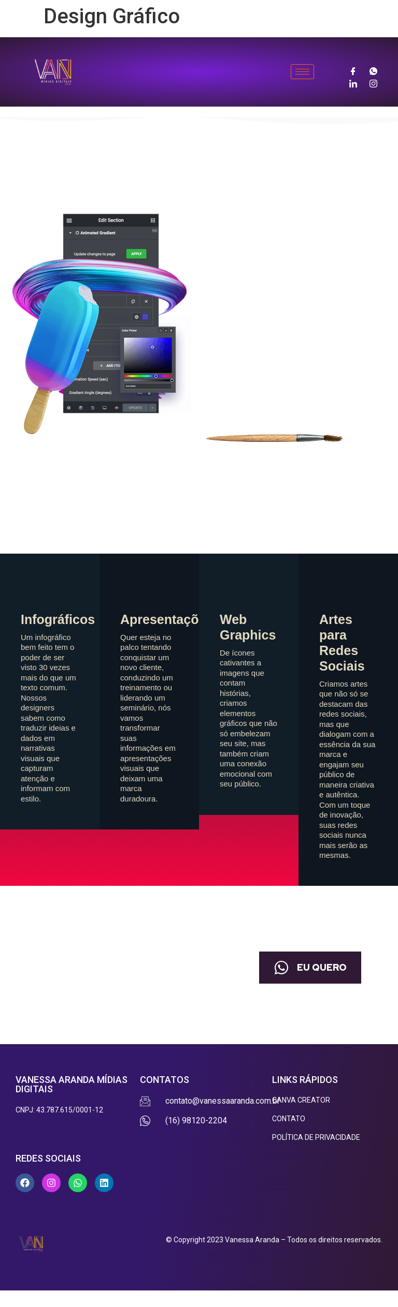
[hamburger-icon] (302, 71)
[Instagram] (373, 83)
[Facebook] (353, 70)
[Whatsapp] (373, 70)
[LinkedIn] (353, 83)
